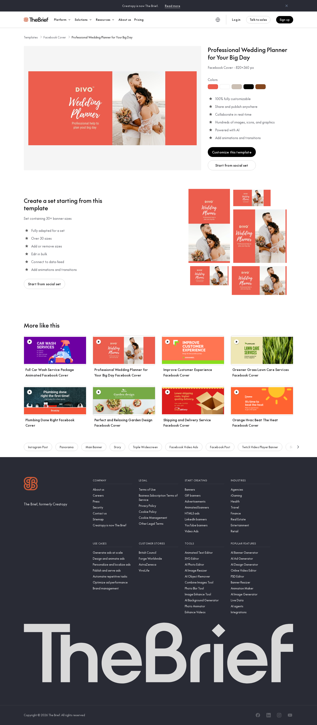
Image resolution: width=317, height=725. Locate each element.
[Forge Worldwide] (158, 558)
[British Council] (158, 552)
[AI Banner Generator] (250, 552)
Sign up (285, 19)
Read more (172, 6)
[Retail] (250, 531)
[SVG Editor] (204, 558)
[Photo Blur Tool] (204, 588)
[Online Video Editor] (250, 570)
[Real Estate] (250, 519)
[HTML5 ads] (204, 513)
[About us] (112, 489)
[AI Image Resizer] (204, 570)
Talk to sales (258, 19)
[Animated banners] (204, 507)
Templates (31, 37)
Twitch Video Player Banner (260, 448)
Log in (236, 19)
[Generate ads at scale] (112, 552)
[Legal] (158, 480)
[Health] (250, 501)
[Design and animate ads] (112, 558)
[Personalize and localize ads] (112, 564)
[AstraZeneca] (158, 564)
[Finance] (250, 513)
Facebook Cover (55, 37)
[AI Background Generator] (204, 600)
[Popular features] (250, 543)
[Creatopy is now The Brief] (112, 525)
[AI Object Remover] (204, 576)
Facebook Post (220, 448)
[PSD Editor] (250, 576)
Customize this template (232, 152)
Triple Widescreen (145, 448)
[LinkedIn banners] (204, 519)
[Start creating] (204, 480)
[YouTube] (290, 715)
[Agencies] (250, 489)
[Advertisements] (204, 501)
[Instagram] (279, 715)
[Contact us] (112, 513)
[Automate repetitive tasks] (112, 576)
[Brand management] (112, 588)
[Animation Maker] (250, 588)
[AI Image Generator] (250, 594)
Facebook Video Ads (184, 448)
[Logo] (31, 484)
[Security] (112, 507)
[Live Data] (250, 600)
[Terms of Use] (158, 489)
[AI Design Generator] (250, 564)
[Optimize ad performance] (112, 582)
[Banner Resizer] (250, 582)
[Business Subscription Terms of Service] (158, 497)
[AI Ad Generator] (250, 558)
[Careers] (112, 495)
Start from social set (231, 165)
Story (117, 448)
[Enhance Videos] (204, 612)
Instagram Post (38, 448)
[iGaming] (250, 495)
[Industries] (250, 480)
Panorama (67, 448)
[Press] (112, 501)
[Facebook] (258, 715)
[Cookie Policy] (158, 511)
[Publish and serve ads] (112, 570)
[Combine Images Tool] (204, 582)
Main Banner (94, 448)
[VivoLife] (158, 570)
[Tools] (204, 543)
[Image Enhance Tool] (204, 594)
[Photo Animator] (204, 606)
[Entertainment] (250, 525)
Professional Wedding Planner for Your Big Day (102, 37)
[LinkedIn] (268, 715)
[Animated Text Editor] (204, 552)
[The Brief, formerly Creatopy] (45, 504)
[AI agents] (250, 606)
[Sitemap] (112, 519)
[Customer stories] (158, 543)
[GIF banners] (204, 495)
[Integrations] (250, 612)
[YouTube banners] (204, 525)
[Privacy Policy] (158, 506)
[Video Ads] (204, 531)
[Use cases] (112, 543)
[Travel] (250, 507)
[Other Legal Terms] (158, 523)
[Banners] (204, 489)
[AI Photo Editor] (204, 564)
